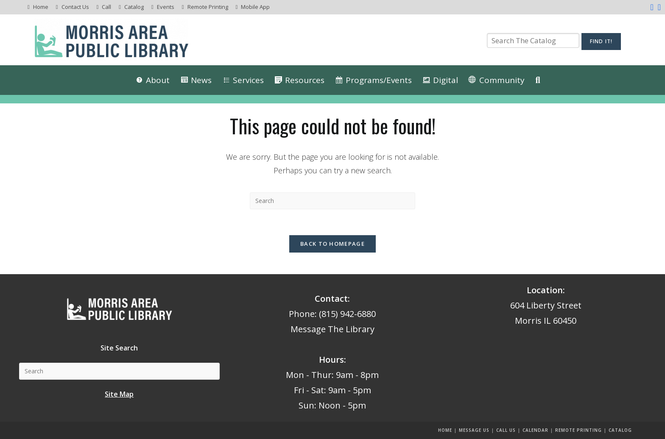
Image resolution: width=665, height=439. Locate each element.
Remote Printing (207, 7)
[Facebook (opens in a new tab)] (651, 7)
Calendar (535, 430)
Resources (304, 80)
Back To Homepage (332, 243)
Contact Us (75, 7)
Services (248, 80)
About (158, 80)
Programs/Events (379, 80)
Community (502, 80)
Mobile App (255, 7)
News (201, 80)
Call (106, 7)
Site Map (119, 394)
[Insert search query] (332, 200)
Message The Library (332, 329)
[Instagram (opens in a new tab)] (658, 7)
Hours (331, 359)
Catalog (134, 7)
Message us (474, 430)
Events (165, 7)
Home (40, 7)
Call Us (506, 430)
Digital (445, 80)
